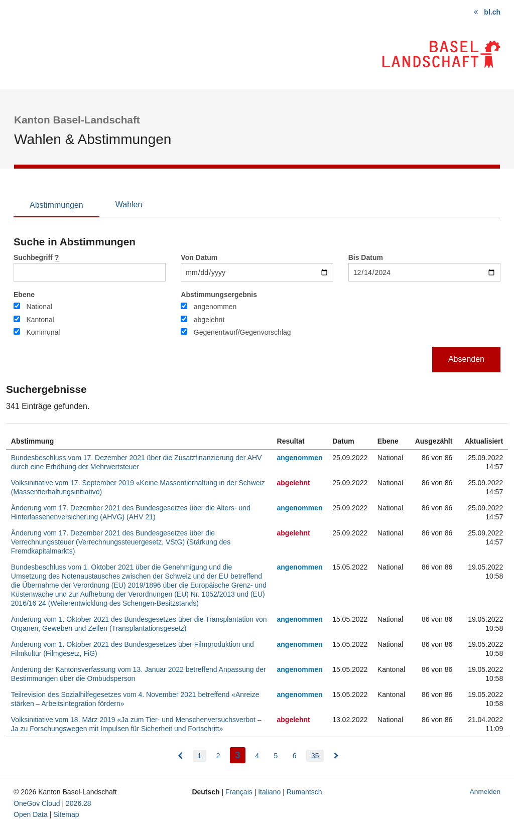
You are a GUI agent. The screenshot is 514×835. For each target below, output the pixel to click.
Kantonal (40, 320)
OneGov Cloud (37, 803)
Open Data (31, 814)
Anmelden (485, 791)
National (39, 307)
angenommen (215, 307)
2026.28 (78, 803)
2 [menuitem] (218, 756)
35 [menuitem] (315, 756)
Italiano (269, 792)
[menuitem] (180, 756)
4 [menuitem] (257, 756)
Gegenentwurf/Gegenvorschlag (242, 332)
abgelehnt (209, 320)
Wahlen (129, 204)
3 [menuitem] (240, 754)
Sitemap (66, 814)
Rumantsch (304, 792)
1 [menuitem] (200, 756)
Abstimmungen (56, 205)
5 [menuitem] (276, 756)
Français (238, 792)
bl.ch (492, 12)
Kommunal (43, 332)
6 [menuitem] (295, 756)
